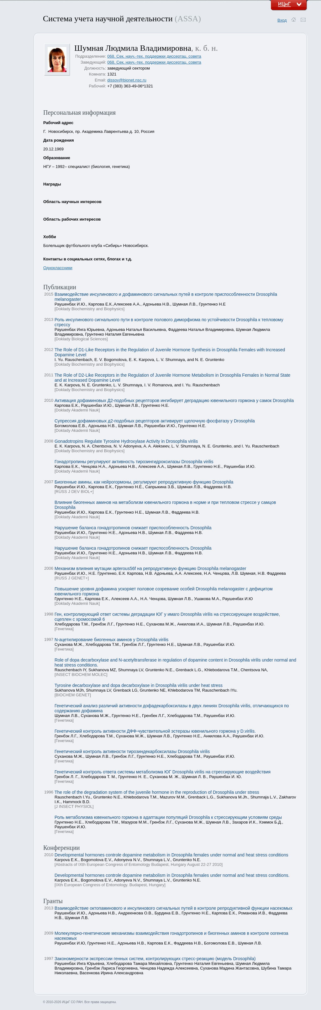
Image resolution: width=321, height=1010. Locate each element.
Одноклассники (57, 267)
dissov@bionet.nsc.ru (126, 80)
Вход (282, 20)
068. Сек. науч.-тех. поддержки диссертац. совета (154, 56)
